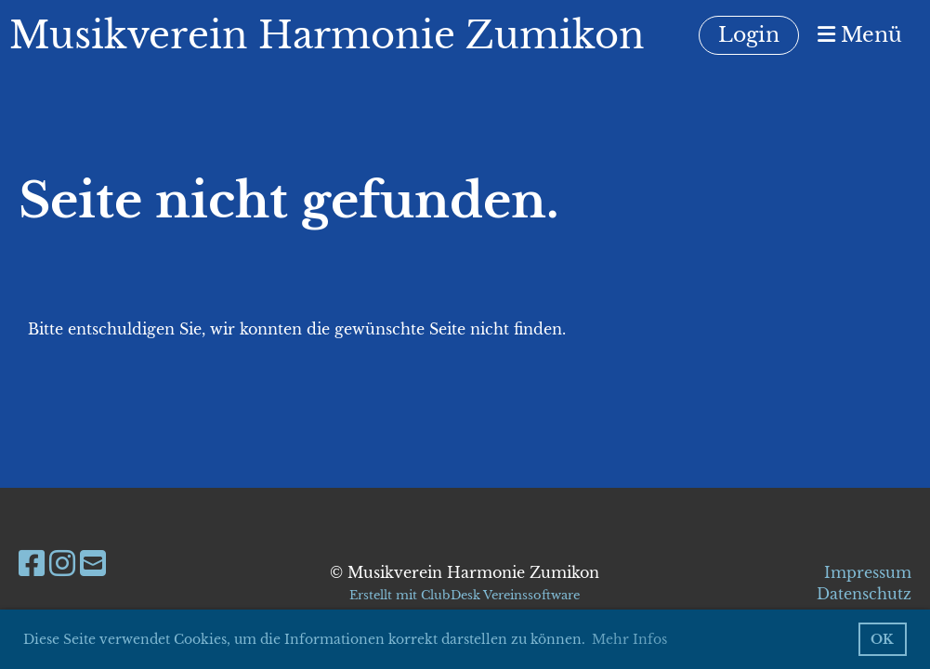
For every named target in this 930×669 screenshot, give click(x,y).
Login (748, 34)
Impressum (867, 572)
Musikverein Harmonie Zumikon (327, 35)
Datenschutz (864, 593)
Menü (860, 34)
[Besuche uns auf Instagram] (62, 564)
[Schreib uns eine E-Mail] (93, 564)
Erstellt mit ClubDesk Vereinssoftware (464, 595)
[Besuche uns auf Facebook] (32, 564)
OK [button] (882, 639)
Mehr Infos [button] (629, 639)
